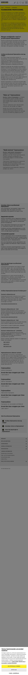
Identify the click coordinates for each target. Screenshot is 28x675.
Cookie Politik (15, 661)
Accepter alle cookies (14, 666)
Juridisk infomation (12, 663)
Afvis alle (14, 669)
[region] (14, 661)
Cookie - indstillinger (14, 673)
